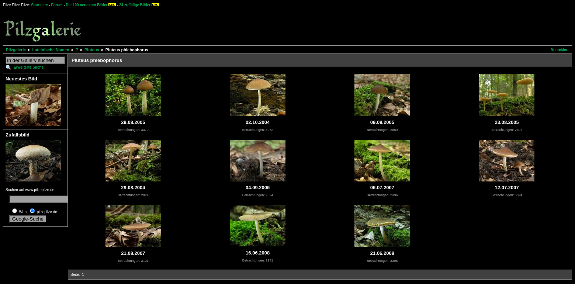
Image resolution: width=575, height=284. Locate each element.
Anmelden (559, 50)
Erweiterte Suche (29, 67)
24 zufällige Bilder (134, 5)
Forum (57, 5)
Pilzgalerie (16, 50)
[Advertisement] (273, 25)
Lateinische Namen (50, 50)
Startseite (39, 5)
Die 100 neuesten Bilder (87, 5)
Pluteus (91, 50)
